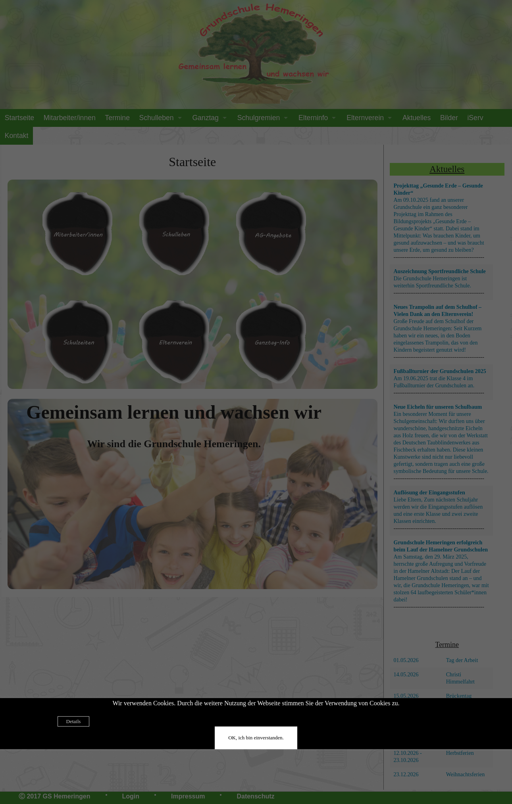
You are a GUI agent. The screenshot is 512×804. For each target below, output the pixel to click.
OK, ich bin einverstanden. (256, 737)
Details (73, 721)
